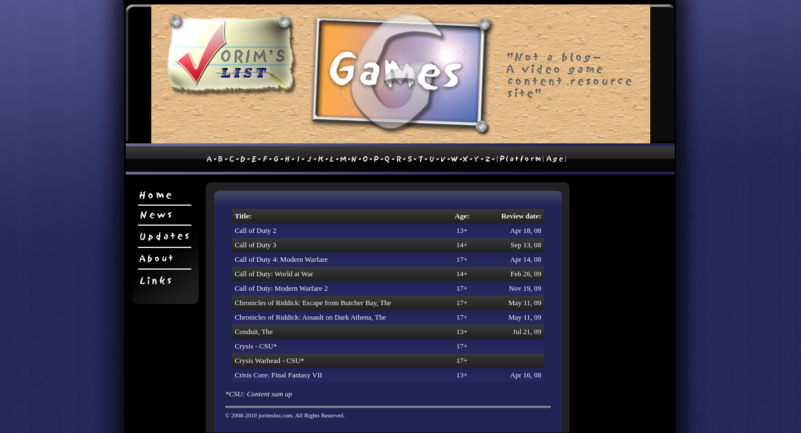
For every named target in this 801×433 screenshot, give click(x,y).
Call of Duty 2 (255, 230)
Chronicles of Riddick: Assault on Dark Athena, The (310, 317)
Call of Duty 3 (255, 245)
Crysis (244, 346)
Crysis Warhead (257, 360)
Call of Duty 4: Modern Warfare (281, 259)
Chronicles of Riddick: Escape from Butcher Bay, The (313, 302)
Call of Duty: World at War (274, 274)
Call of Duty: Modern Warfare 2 (281, 288)
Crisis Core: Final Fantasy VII (278, 375)
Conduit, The (254, 331)
